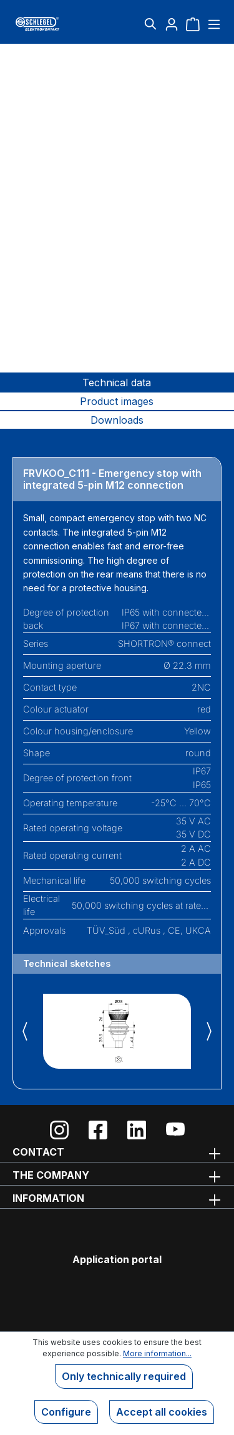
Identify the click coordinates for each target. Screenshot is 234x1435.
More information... (157, 1353)
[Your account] (171, 23)
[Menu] (212, 23)
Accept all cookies (161, 1412)
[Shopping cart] (192, 23)
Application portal (117, 1259)
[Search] (150, 23)
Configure (66, 1412)
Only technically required (124, 1376)
